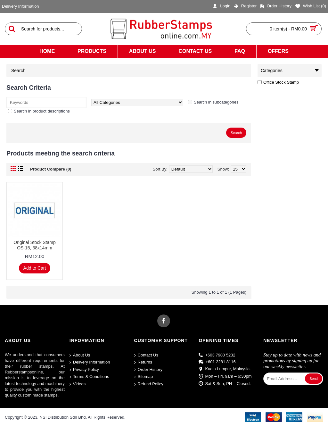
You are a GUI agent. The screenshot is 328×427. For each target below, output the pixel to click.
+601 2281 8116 (217, 361)
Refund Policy (148, 384)
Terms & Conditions (89, 377)
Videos (78, 384)
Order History (148, 370)
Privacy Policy (84, 370)
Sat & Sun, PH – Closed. (224, 383)
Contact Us (146, 355)
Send (313, 379)
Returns (143, 362)
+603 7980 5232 (217, 354)
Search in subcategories (216, 102)
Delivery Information (90, 362)
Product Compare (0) (50, 169)
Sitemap (143, 377)
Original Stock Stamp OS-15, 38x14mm (34, 245)
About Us (80, 355)
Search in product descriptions (42, 111)
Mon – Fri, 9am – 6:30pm (225, 376)
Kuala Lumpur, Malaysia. (224, 369)
